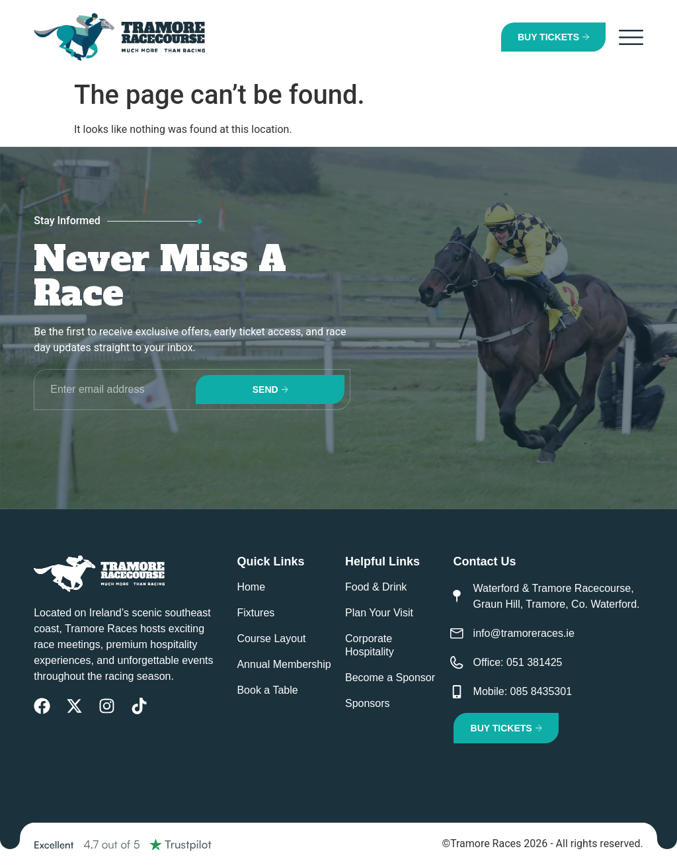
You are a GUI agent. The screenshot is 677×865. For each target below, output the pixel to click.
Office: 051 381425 (518, 662)
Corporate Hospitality (369, 645)
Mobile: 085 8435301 (522, 691)
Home (251, 587)
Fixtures (255, 612)
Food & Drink (376, 587)
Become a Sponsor (390, 677)
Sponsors (367, 703)
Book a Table (267, 690)
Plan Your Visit (379, 612)
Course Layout (271, 638)
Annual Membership (284, 664)
